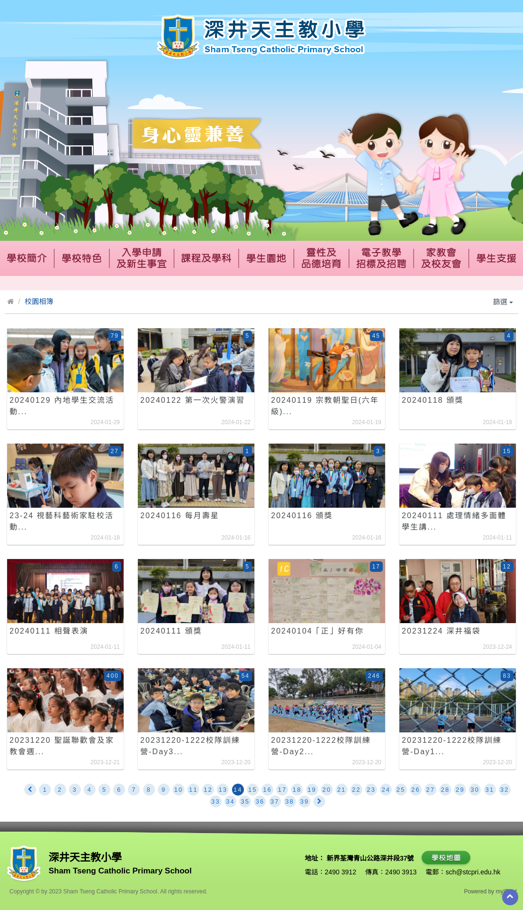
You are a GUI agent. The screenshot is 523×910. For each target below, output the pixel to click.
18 (297, 789)
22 (356, 789)
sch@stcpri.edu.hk (473, 872)
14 (237, 789)
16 (267, 789)
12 (208, 789)
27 (430, 789)
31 (489, 789)
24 (386, 789)
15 (252, 789)
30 (475, 789)
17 (282, 789)
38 (289, 801)
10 (178, 789)
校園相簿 (39, 301)
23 (371, 789)
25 (401, 789)
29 (460, 789)
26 (415, 789)
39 (304, 801)
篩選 (503, 302)
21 (341, 789)
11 (193, 789)
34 (230, 801)
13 (223, 789)
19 (312, 789)
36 (260, 801)
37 (275, 801)
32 (504, 789)
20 (326, 789)
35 (245, 801)
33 (215, 801)
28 (445, 789)
